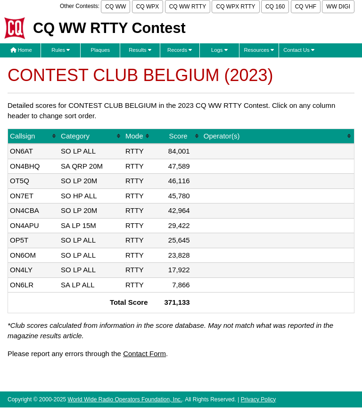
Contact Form (144, 354)
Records (179, 50)
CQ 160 (275, 6)
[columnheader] (33, 137)
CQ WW (115, 6)
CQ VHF (305, 6)
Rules (60, 50)
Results (140, 50)
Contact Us (298, 50)
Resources (259, 50)
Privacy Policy (258, 399)
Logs (219, 50)
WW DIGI (338, 6)
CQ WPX (147, 6)
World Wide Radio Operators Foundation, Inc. (125, 399)
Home (21, 50)
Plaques (100, 50)
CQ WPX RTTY (235, 6)
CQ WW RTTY (187, 6)
